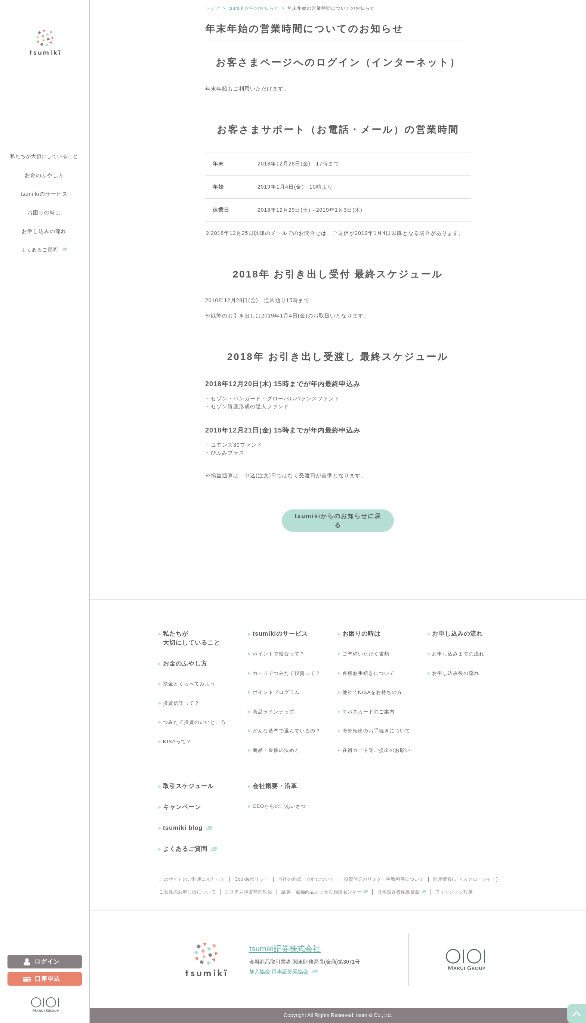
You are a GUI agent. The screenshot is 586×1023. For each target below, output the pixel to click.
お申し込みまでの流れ (458, 654)
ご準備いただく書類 (365, 654)
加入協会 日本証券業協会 (278, 971)
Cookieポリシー (251, 879)
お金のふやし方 (185, 663)
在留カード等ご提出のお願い (376, 750)
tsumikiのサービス (280, 633)
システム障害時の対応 (248, 892)
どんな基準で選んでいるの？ (287, 731)
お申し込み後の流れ (455, 673)
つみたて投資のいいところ (194, 722)
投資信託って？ (181, 703)
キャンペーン (182, 807)
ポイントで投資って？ (279, 654)
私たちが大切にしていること (44, 156)
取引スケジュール (188, 786)
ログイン (47, 961)
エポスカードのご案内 (368, 711)
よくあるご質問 (39, 249)
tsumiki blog (183, 828)
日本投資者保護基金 (398, 892)
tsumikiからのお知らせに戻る (337, 520)
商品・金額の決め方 (276, 750)
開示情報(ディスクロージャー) (465, 879)
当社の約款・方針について (306, 879)
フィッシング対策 (454, 892)
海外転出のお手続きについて (376, 731)
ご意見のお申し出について (187, 892)
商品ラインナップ (273, 711)
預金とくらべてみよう (189, 683)
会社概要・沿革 (275, 786)
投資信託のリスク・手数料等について (384, 879)
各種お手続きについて (368, 673)
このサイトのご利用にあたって (192, 879)
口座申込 (47, 979)
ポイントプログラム (276, 692)
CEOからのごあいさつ (279, 806)
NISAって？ (177, 741)
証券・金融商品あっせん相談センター (321, 892)
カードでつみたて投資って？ (287, 673)
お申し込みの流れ (457, 633)
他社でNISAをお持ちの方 (372, 692)
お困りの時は (361, 633)
